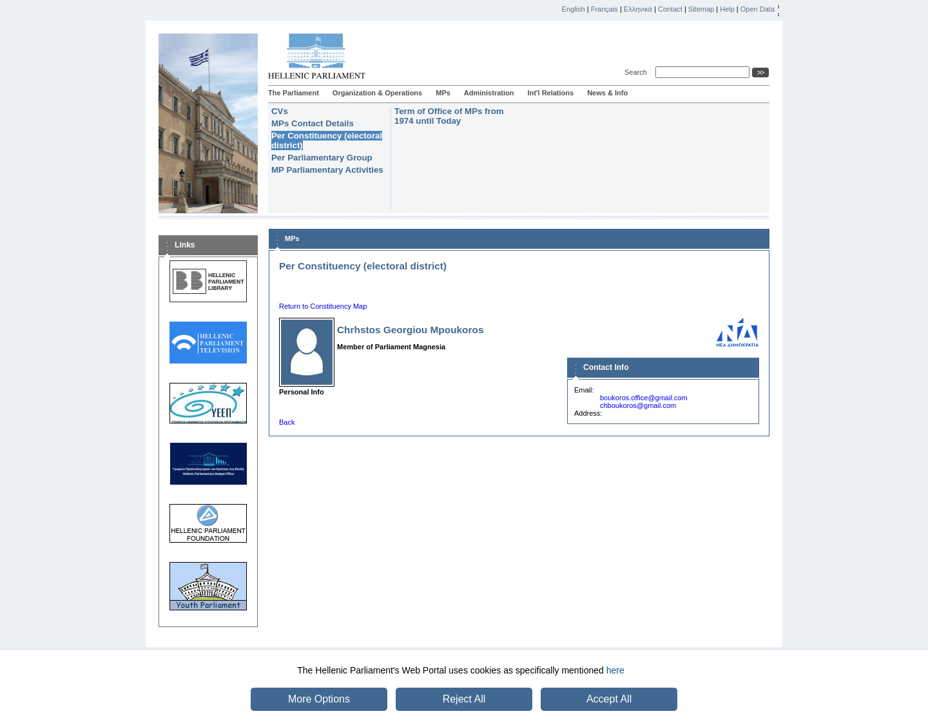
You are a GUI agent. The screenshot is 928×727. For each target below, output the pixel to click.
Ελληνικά (638, 9)
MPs (443, 93)
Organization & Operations (377, 93)
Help (727, 9)
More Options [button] (319, 698)
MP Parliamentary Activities (327, 170)
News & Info (607, 93)
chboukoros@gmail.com (638, 405)
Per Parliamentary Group (321, 157)
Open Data (757, 9)
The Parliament (293, 93)
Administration (489, 93)
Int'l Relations (550, 93)
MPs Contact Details (312, 123)
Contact (670, 9)
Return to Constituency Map (323, 306)
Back (287, 422)
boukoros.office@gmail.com (644, 398)
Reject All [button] (464, 698)
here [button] (615, 670)
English (573, 9)
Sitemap (701, 9)
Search (637, 72)
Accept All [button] (609, 698)
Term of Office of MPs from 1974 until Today (449, 116)
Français (604, 9)
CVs (279, 111)
